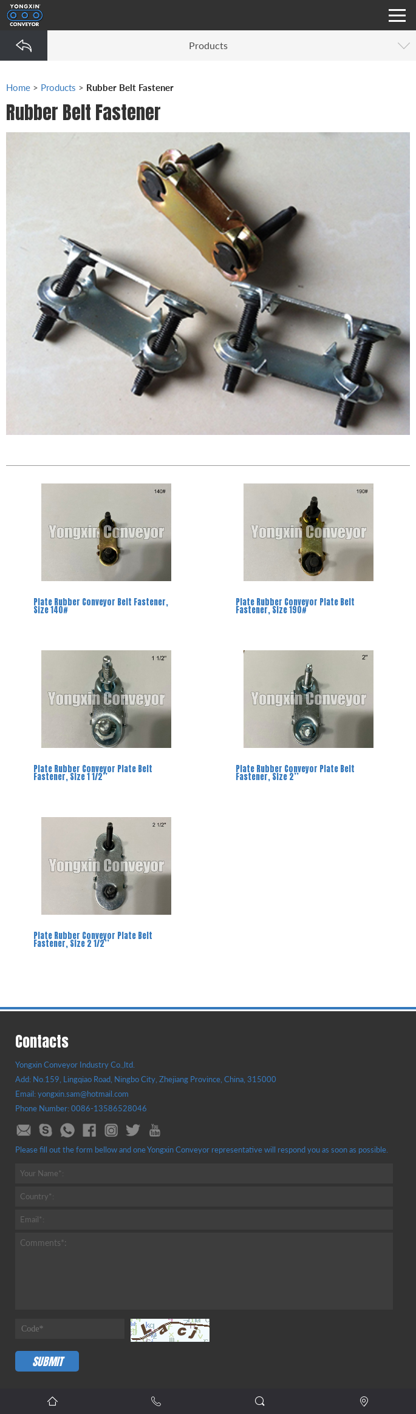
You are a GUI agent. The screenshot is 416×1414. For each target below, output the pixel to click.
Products (58, 87)
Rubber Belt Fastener (130, 87)
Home (18, 87)
